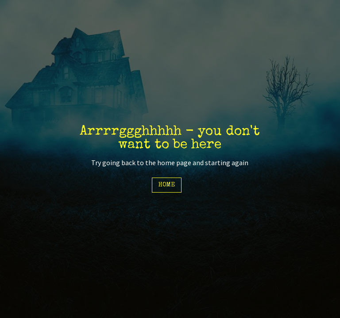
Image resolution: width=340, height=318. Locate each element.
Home (166, 185)
